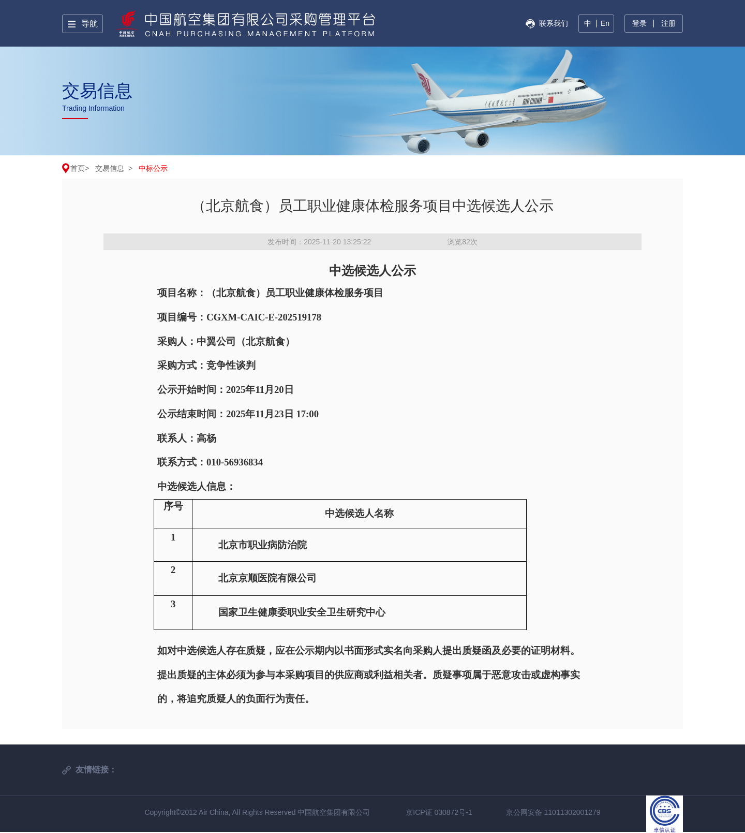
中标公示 (153, 168)
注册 (668, 23)
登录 (639, 23)
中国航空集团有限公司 (333, 812)
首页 (77, 168)
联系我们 (553, 23)
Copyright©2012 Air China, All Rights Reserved (220, 812)
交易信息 (109, 168)
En (605, 23)
